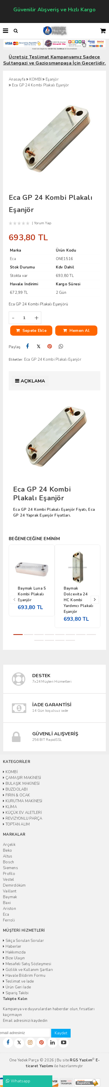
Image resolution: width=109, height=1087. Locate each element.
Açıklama (33, 381)
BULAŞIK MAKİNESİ (21, 783)
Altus (7, 856)
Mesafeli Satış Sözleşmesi (27, 964)
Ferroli (9, 920)
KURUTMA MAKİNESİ (22, 801)
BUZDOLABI (15, 789)
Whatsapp (18, 1081)
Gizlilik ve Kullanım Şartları (28, 969)
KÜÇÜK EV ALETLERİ (22, 812)
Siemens (10, 868)
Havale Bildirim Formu (24, 975)
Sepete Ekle (31, 330)
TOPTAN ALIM (16, 824)
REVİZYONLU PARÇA (22, 818)
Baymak (10, 897)
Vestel (8, 879)
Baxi (7, 902)
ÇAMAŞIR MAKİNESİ (22, 777)
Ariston (9, 908)
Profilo (9, 873)
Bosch (8, 862)
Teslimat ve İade (18, 981)
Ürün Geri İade (17, 987)
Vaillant (9, 891)
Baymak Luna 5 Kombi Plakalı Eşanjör (32, 594)
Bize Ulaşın (14, 958)
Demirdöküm (14, 885)
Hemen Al (76, 330)
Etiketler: (16, 359)
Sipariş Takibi (15, 993)
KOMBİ (10, 772)
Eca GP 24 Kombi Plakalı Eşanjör (52, 359)
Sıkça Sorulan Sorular (23, 940)
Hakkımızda (14, 952)
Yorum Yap (42, 223)
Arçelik (9, 844)
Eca (6, 914)
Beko (7, 850)
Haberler (12, 946)
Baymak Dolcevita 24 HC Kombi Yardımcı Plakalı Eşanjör (78, 600)
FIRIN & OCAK (16, 795)
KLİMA (10, 807)
